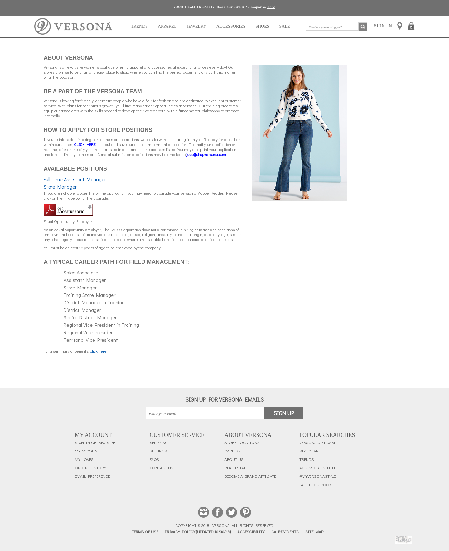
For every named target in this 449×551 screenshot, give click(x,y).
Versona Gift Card (318, 442)
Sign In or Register (95, 442)
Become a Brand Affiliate (250, 476)
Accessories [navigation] (230, 26)
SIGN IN (383, 25)
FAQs (154, 459)
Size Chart (310, 450)
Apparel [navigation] (167, 26)
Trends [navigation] (139, 26)
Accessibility (251, 531)
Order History (90, 467)
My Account (87, 450)
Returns (158, 450)
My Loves (84, 459)
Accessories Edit (317, 467)
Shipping (158, 442)
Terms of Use (145, 531)
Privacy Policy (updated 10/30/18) (198, 531)
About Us (234, 459)
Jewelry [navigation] (196, 26)
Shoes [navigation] (262, 26)
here (271, 6)
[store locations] (399, 26)
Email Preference (92, 476)
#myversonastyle (317, 476)
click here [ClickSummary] (98, 351)
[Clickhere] (84, 144)
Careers (232, 450)
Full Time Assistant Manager (75, 179)
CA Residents (285, 531)
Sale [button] (284, 26)
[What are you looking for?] (332, 26)
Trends (306, 459)
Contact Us (161, 467)
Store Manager (60, 186)
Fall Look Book (315, 484)
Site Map (314, 531)
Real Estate (236, 467)
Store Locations (242, 442)
